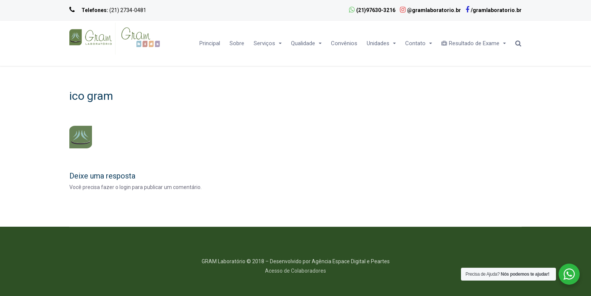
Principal (209, 43)
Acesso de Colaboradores (295, 271)
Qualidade (303, 43)
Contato (415, 43)
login (125, 187)
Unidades (378, 43)
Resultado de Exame (470, 43)
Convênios (344, 43)
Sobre (237, 43)
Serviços (264, 43)
